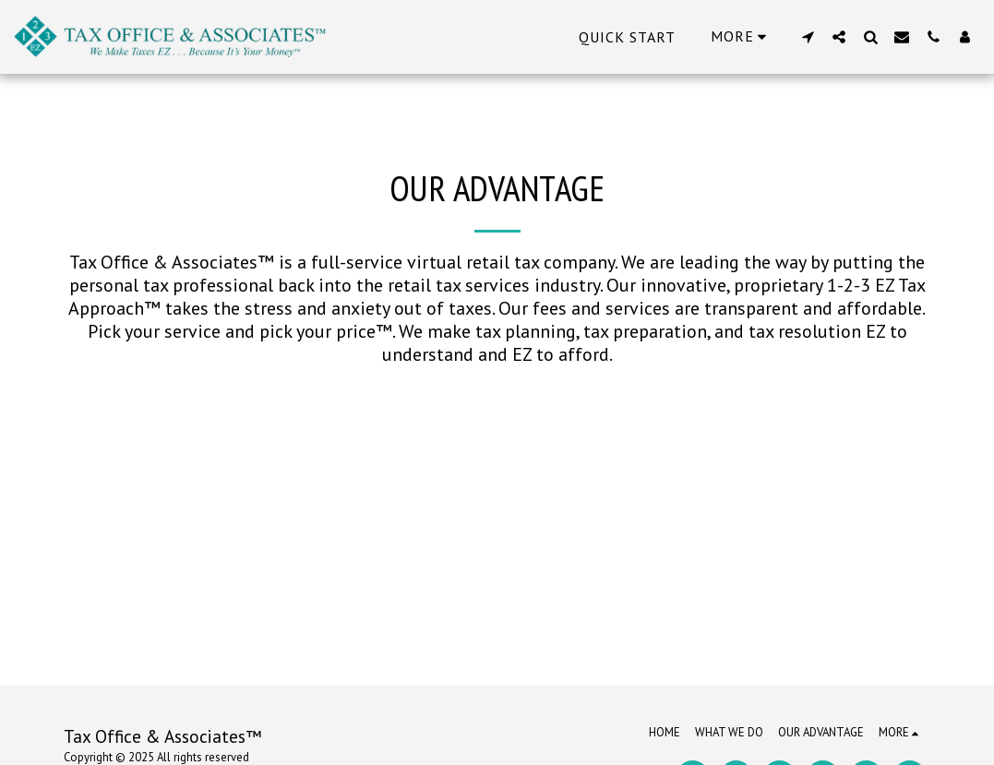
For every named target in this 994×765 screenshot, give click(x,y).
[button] (807, 36)
